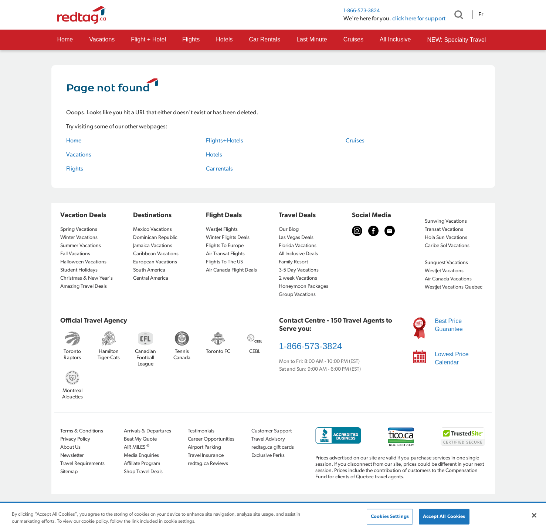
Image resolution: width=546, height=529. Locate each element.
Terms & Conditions (81, 431)
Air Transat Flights (225, 254)
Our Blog (289, 229)
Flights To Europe (225, 246)
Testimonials (201, 431)
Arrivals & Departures (147, 431)
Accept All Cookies (444, 516)
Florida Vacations (297, 246)
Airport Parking (204, 447)
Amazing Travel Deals (83, 286)
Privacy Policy (75, 439)
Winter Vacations (79, 237)
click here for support (418, 19)
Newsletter (72, 455)
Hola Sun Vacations (446, 237)
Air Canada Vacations (448, 279)
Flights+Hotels (224, 141)
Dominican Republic (155, 237)
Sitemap (69, 472)
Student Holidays (79, 270)
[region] (273, 516)
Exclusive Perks (268, 455)
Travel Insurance (206, 455)
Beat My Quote (140, 439)
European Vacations (155, 262)
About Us (70, 447)
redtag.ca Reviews (208, 463)
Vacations (102, 39)
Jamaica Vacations (152, 246)
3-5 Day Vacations (299, 270)
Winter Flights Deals (228, 237)
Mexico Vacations (152, 229)
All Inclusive (395, 39)
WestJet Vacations (444, 271)
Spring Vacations (78, 229)
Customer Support (271, 431)
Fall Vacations (75, 254)
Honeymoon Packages (303, 286)
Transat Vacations (444, 229)
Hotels (224, 39)
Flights (191, 39)
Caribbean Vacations (156, 254)
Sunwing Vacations (446, 221)
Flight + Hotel (148, 39)
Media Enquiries (141, 455)
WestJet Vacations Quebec (453, 287)
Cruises (353, 39)
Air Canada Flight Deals (231, 270)
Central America (150, 278)
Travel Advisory (268, 439)
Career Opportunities (211, 439)
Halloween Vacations (83, 262)
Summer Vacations (80, 246)
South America (149, 270)
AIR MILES (136, 447)
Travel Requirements (82, 463)
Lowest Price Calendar (452, 358)
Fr (480, 15)
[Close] (534, 515)
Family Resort (293, 262)
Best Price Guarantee (449, 325)
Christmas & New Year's (86, 278)
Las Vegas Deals (296, 237)
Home (65, 39)
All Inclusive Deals (298, 254)
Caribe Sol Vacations (447, 246)
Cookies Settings (390, 516)
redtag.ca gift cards (272, 447)
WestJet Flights (222, 229)
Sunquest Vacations (446, 263)
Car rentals (219, 169)
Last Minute (311, 39)
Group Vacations (297, 294)
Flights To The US (224, 262)
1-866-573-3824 (361, 11)
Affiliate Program (142, 463)
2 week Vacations (298, 278)
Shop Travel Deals (143, 472)
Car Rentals (264, 39)
